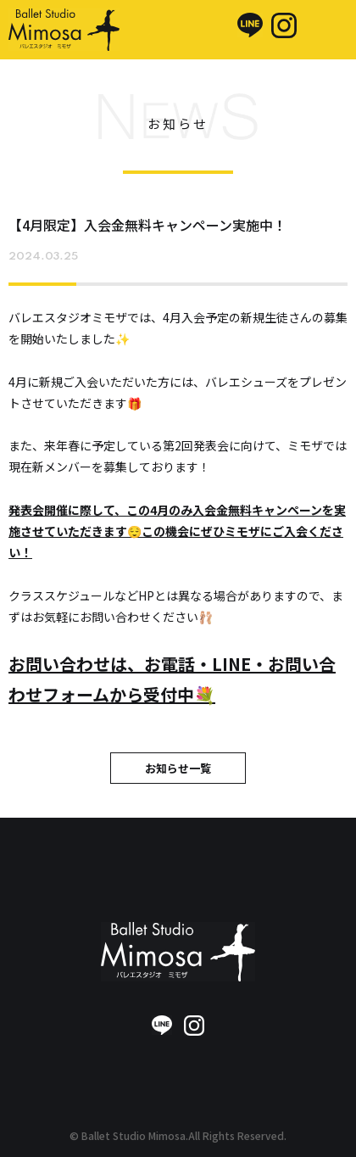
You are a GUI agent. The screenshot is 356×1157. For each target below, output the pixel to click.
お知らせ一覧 (178, 768)
